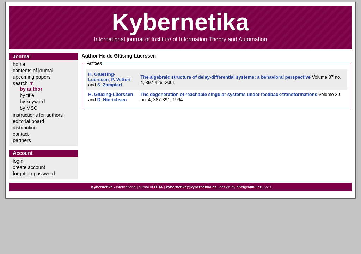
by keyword (32, 101)
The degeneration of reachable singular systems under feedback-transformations (228, 94)
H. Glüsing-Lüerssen (110, 94)
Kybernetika (102, 187)
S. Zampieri (109, 84)
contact (21, 134)
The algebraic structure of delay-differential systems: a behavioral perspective (225, 77)
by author (31, 89)
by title (27, 95)
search (20, 83)
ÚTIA (158, 187)
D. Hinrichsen (112, 99)
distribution (25, 128)
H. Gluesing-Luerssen (101, 77)
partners (22, 140)
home (19, 64)
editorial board (28, 121)
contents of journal (33, 70)
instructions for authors (38, 115)
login (18, 161)
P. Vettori (120, 79)
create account (29, 167)
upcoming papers (31, 77)
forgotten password (34, 173)
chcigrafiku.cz (249, 187)
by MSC (28, 108)
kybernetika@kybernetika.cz (191, 187)
